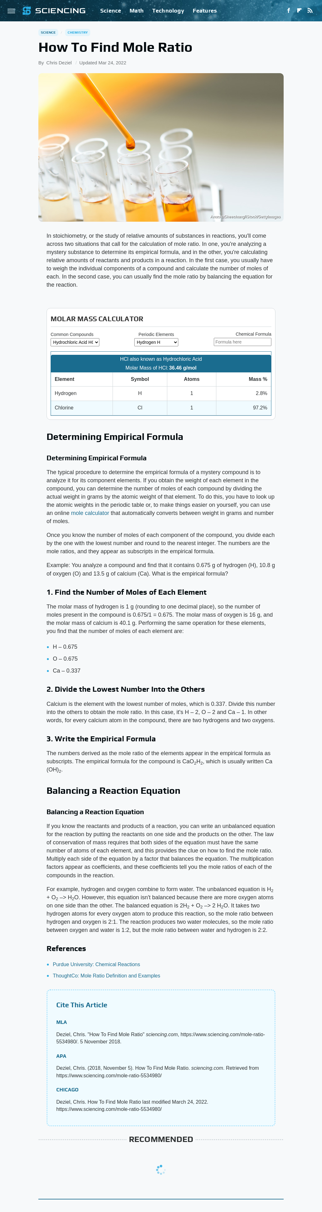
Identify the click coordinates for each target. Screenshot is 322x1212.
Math (137, 10)
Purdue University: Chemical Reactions (96, 964)
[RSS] (310, 10)
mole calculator (90, 513)
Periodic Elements (156, 334)
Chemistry (78, 32)
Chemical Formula (253, 334)
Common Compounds (72, 334)
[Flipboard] (299, 10)
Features (205, 10)
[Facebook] (288, 10)
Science (110, 10)
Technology (168, 10)
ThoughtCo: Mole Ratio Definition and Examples (106, 975)
